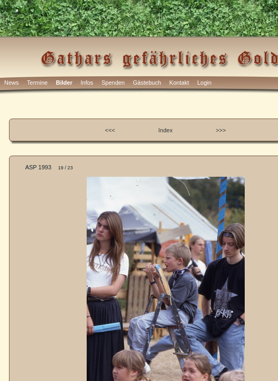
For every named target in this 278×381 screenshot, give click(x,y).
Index (166, 130)
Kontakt (179, 82)
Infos (87, 82)
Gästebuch (147, 82)
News (11, 82)
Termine (37, 82)
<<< (110, 130)
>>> (221, 130)
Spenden (113, 82)
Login (204, 82)
